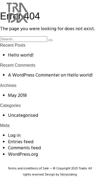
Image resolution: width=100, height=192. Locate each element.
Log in (14, 135)
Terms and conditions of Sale (28, 168)
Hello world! (20, 55)
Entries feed (20, 142)
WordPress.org (23, 154)
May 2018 (17, 95)
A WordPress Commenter (34, 75)
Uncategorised (23, 115)
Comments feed (24, 148)
